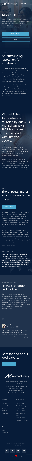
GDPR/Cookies (20, 410)
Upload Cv (5, 432)
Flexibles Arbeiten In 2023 (16, 390)
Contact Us (9, 364)
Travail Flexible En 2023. (16, 388)
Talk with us (16, 39)
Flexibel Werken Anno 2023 (16, 393)
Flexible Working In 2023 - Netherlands (16, 386)
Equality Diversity (21, 406)
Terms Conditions (21, 417)
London (4, 408)
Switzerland (5, 413)
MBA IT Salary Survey (22, 420)
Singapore (4, 410)
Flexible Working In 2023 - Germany (16, 384)
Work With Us (15, 33)
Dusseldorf (5, 406)
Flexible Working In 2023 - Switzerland (16, 381)
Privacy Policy (20, 408)
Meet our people (9, 206)
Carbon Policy (20, 403)
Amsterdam (5, 403)
